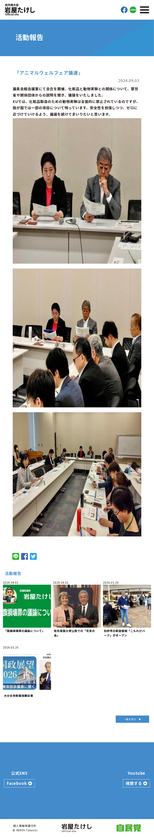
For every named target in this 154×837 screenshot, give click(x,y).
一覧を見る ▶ (132, 719)
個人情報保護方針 (25, 826)
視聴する (136, 783)
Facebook (19, 783)
